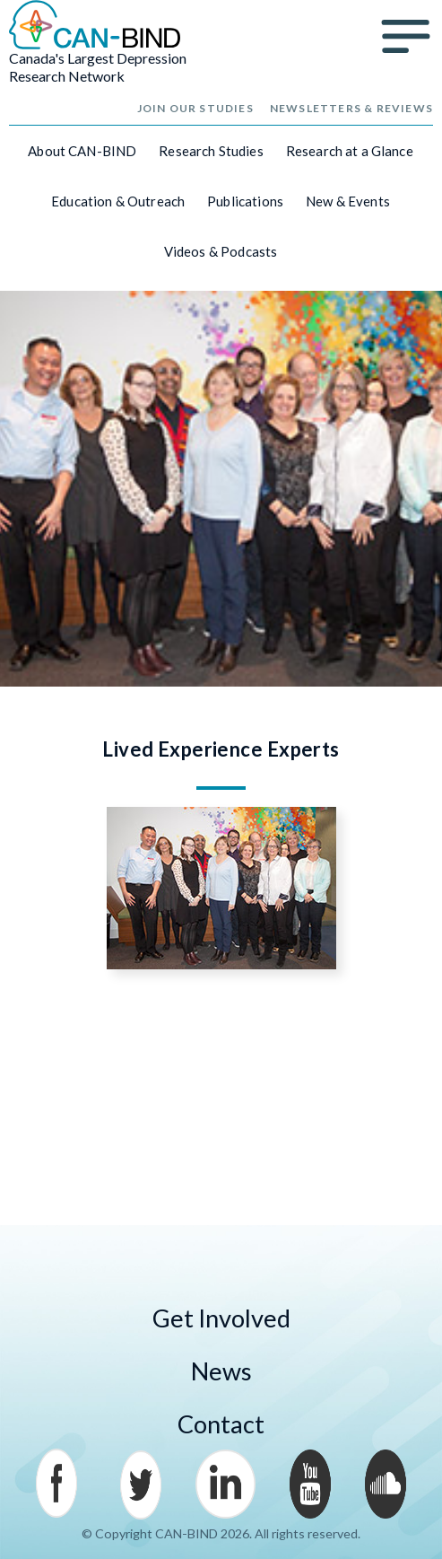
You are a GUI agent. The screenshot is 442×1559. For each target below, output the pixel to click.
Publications (245, 201)
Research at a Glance (349, 151)
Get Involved (221, 1318)
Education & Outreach (118, 201)
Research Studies (211, 151)
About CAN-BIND (82, 151)
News (221, 1371)
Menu (406, 37)
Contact (221, 1424)
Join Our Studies (195, 108)
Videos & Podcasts (221, 251)
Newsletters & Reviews (351, 108)
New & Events (348, 201)
